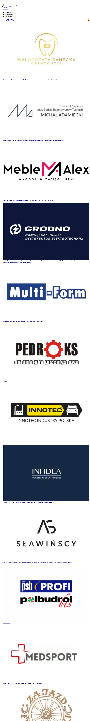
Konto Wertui (8, 17)
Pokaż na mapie (9, 16)
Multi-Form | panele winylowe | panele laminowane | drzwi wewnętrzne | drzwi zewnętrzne (23, 321)
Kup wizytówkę (7, 6)
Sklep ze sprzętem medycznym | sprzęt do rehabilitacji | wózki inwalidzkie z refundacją (22, 683)
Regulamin (5, 7)
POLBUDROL (6, 623)
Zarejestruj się (10, 20)
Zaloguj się (10, 19)
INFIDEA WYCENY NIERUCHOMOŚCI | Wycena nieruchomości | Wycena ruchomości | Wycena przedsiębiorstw (28, 502)
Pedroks (5, 381)
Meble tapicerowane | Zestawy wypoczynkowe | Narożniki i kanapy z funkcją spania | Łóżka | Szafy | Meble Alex (28, 200)
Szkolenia (5, 9)
